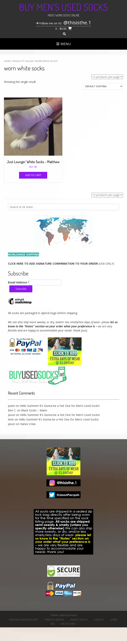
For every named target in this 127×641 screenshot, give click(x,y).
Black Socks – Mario (34, 410)
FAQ (52, 623)
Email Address (18, 282)
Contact (99, 619)
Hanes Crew (28, 424)
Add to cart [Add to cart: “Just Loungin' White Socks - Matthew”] (33, 175)
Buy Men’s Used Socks (63, 7)
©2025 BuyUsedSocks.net (23, 619)
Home (7, 61)
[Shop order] (103, 86)
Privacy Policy (79, 619)
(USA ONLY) (61, 263)
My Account (68, 623)
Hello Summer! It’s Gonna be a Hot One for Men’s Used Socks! (60, 406)
